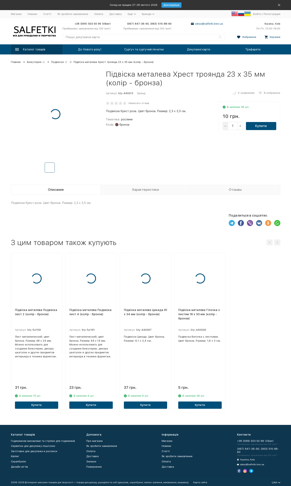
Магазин (16, 14)
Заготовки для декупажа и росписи (34, 451)
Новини (32, 14)
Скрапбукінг (18, 461)
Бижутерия (34, 62)
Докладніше (171, 4)
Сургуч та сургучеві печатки (144, 49)
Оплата (98, 14)
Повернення (94, 466)
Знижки (91, 461)
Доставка (115, 14)
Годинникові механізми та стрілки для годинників (43, 440)
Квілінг (15, 456)
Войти (257, 14)
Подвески (57, 62)
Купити (261, 126)
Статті (47, 14)
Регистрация (272, 14)
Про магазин (94, 440)
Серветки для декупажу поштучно (33, 445)
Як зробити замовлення (72, 14)
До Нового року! (89, 49)
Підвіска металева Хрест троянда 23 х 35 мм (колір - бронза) (114, 62)
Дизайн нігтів (19, 466)
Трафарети (252, 49)
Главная (16, 62)
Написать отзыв (139, 103)
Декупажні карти (198, 49)
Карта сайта (200, 482)
